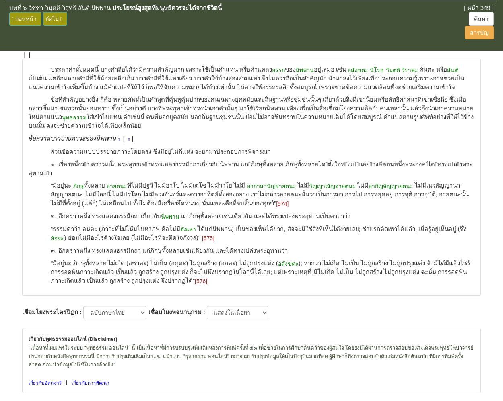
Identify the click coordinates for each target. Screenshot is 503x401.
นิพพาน (304, 70)
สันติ (452, 70)
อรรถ (278, 70)
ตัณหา (188, 229)
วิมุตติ (393, 70)
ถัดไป (53, 19)
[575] (208, 238)
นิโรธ (377, 70)
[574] (282, 203)
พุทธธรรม (74, 117)
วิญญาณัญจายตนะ (332, 186)
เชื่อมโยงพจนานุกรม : (176, 312)
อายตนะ (117, 186)
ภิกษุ (78, 186)
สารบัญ (479, 32)
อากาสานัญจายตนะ (271, 186)
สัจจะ (57, 238)
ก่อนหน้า (24, 19)
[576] (201, 281)
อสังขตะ (358, 70)
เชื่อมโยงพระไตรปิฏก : (52, 312)
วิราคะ (410, 70)
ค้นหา (481, 19)
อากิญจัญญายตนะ (391, 186)
